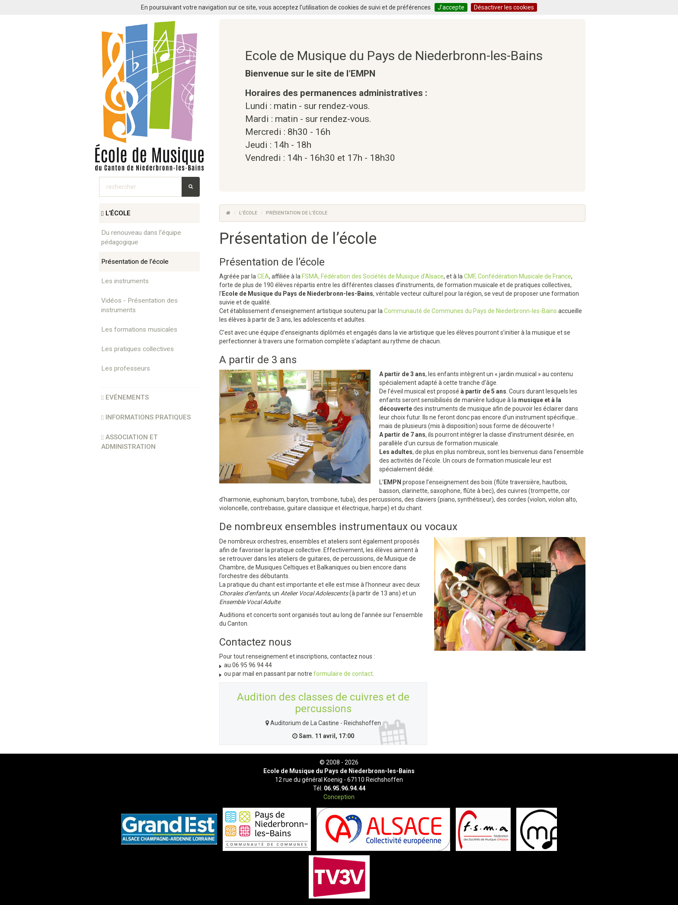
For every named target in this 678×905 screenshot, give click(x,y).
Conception (339, 796)
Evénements (125, 397)
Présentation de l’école (135, 261)
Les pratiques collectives (137, 349)
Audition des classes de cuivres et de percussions (323, 702)
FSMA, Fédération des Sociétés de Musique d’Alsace (373, 276)
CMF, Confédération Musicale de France (517, 276)
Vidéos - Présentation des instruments (139, 305)
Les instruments (125, 281)
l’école (116, 213)
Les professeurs (125, 368)
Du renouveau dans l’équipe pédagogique (141, 237)
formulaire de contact (343, 673)
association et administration (129, 442)
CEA (263, 276)
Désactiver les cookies (504, 7)
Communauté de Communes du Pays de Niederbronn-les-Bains (470, 310)
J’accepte (451, 7)
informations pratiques (146, 417)
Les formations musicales (139, 329)
